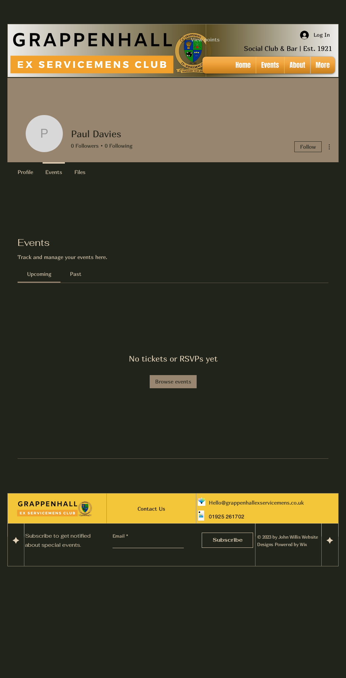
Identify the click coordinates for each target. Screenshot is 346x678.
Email (119, 536)
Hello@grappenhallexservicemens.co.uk (256, 502)
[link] (39, 274)
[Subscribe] (227, 540)
